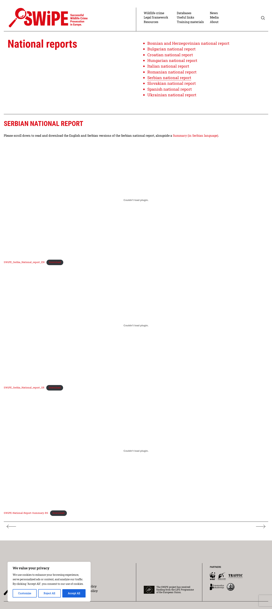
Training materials (190, 24)
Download (55, 263)
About (214, 24)
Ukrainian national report (172, 96)
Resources (151, 24)
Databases (184, 15)
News (214, 15)
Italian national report (168, 68)
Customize (24, 593)
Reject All (49, 593)
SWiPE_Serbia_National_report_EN (24, 263)
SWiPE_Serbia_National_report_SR (24, 389)
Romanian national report (172, 73)
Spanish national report (170, 90)
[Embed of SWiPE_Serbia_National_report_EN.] (136, 201)
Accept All (74, 593)
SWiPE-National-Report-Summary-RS (26, 514)
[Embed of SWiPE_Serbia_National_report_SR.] (136, 327)
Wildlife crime (154, 15)
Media (214, 19)
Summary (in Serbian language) (195, 137)
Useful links (185, 19)
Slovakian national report (172, 85)
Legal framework (156, 19)
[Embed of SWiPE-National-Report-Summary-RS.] (136, 452)
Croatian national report (170, 56)
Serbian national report (169, 79)
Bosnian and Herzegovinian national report (189, 45)
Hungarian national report (172, 62)
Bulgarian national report (171, 50)
